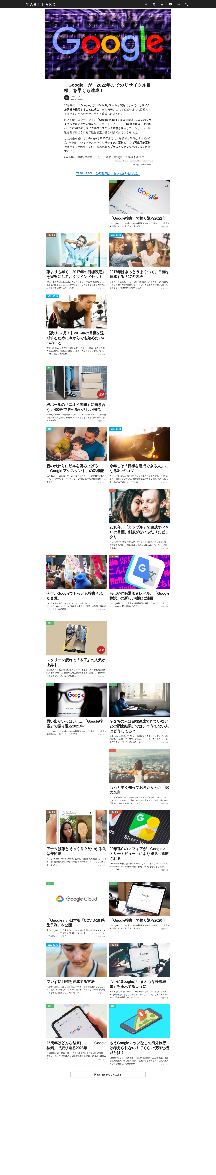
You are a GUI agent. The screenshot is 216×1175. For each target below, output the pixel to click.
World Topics (146, 165)
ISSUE (113, 182)
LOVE (113, 491)
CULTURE (51, 235)
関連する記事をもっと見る (108, 1075)
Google (136, 165)
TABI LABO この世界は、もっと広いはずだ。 (108, 174)
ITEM (50, 430)
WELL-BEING (116, 235)
